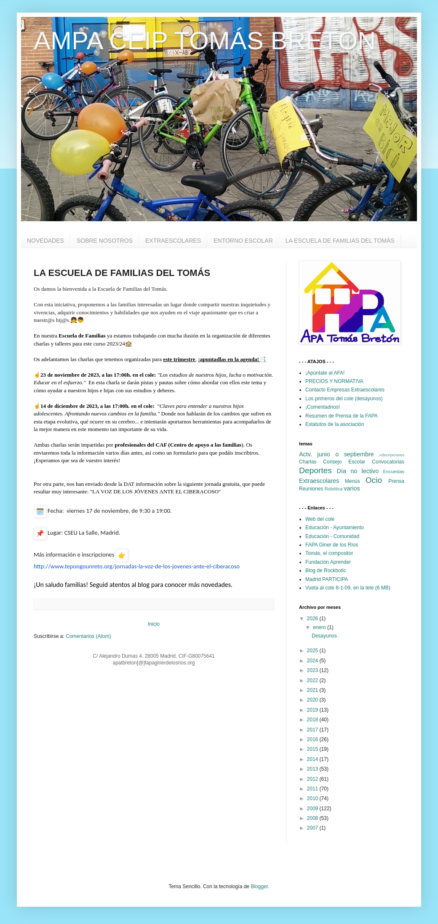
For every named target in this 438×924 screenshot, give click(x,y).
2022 (313, 680)
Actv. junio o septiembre (336, 454)
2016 (313, 739)
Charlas (307, 462)
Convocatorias (388, 462)
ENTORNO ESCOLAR (243, 240)
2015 (313, 749)
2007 (313, 828)
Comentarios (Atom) (88, 636)
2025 (313, 650)
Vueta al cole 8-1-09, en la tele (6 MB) (347, 588)
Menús (352, 481)
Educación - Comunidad (332, 536)
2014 (313, 759)
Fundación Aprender (328, 562)
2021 (313, 690)
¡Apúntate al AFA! (325, 373)
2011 (313, 789)
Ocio (374, 480)
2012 (313, 779)
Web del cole (319, 519)
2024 (313, 661)
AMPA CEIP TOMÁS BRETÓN (205, 41)
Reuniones (311, 489)
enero (320, 627)
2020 (313, 700)
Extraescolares (319, 480)
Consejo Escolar (344, 462)
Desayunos (324, 636)
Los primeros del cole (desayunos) (343, 399)
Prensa (396, 481)
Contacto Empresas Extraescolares (345, 390)
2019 (313, 710)
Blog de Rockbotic (325, 570)
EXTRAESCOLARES (173, 240)
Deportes (315, 470)
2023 (313, 670)
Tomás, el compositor (329, 553)
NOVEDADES (45, 240)
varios (352, 488)
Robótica (334, 488)
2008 (313, 818)
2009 (313, 809)
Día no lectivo (358, 471)
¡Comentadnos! (322, 407)
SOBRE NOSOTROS (105, 240)
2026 (313, 618)
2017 (313, 730)
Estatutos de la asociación (334, 424)
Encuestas (393, 471)
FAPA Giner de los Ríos (331, 545)
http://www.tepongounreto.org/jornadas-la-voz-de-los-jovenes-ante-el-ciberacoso (137, 566)
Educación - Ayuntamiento (334, 527)
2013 (313, 769)
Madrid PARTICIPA (326, 579)
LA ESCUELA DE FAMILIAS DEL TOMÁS (340, 240)
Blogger (259, 886)
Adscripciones (391, 455)
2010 (313, 798)
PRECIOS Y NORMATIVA (334, 381)
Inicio (154, 624)
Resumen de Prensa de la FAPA (341, 416)
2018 (313, 720)
